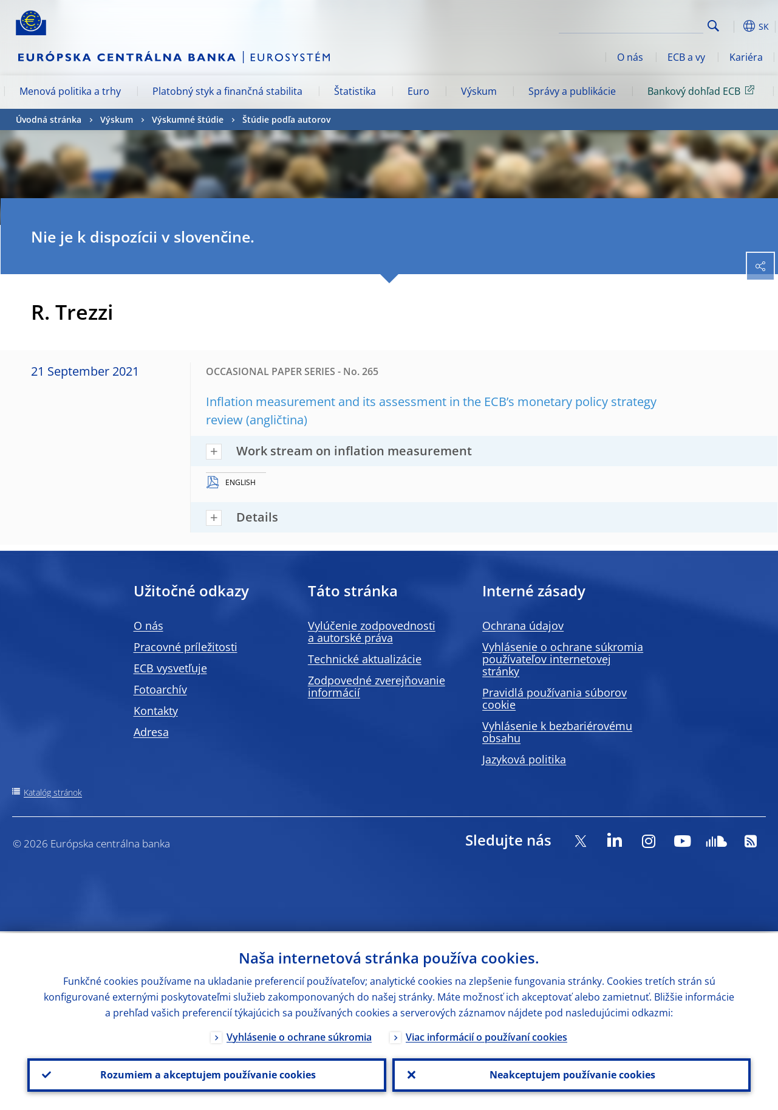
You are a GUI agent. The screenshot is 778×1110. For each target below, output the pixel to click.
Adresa (151, 732)
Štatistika (355, 91)
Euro (418, 91)
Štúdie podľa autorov (286, 119)
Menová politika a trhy (70, 91)
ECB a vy (686, 57)
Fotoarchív (160, 689)
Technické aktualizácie (364, 659)
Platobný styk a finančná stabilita (227, 91)
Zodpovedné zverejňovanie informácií (376, 686)
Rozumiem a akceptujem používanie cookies (207, 1074)
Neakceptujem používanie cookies (571, 1074)
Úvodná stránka (48, 119)
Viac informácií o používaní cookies (486, 1035)
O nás (630, 57)
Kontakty (156, 710)
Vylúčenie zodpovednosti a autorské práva (371, 631)
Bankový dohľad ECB (703, 90)
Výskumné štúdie (188, 119)
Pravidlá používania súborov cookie (554, 698)
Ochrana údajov (523, 625)
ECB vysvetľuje (170, 668)
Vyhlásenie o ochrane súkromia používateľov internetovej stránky (562, 658)
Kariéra (746, 57)
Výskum (479, 91)
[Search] (642, 24)
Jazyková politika (524, 759)
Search (713, 25)
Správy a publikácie (572, 91)
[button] (732, 26)
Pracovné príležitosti (185, 646)
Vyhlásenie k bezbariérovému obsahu (557, 732)
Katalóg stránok (53, 792)
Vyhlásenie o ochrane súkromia (299, 1035)
